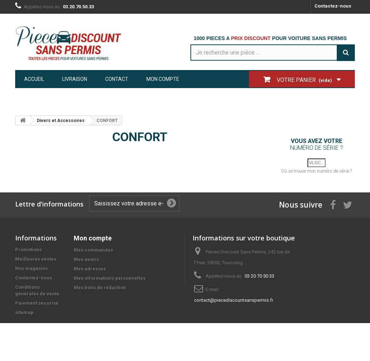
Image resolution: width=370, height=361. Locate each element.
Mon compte (162, 79)
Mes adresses (90, 271)
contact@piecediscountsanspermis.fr (233, 303)
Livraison (74, 79)
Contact (116, 79)
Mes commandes (93, 253)
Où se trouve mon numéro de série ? (316, 174)
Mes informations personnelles (110, 281)
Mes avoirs (86, 262)
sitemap (24, 315)
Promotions (28, 252)
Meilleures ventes (35, 262)
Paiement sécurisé (37, 306)
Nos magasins (31, 271)
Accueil (34, 79)
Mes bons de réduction (100, 290)
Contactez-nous (332, 6)
